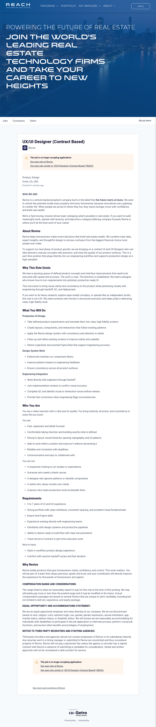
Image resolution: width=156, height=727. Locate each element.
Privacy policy (70, 720)
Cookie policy (83, 720)
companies (19, 120)
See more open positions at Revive (49, 688)
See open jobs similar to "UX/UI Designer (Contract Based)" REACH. (62, 166)
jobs (5, 120)
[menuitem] (49, 6)
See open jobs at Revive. (41, 162)
